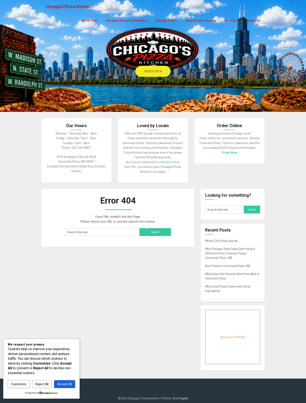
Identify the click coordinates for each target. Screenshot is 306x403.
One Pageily (180, 398)
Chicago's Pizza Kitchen (69, 6)
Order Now (94, 20)
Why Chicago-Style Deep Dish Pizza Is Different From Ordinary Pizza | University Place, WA (230, 253)
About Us (231, 20)
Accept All (65, 384)
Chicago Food (167, 20)
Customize (18, 384)
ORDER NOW (153, 71)
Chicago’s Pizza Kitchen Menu (130, 20)
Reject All (41, 384)
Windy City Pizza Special (221, 241)
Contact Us (253, 20)
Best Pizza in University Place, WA (227, 266)
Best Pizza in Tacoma (201, 20)
